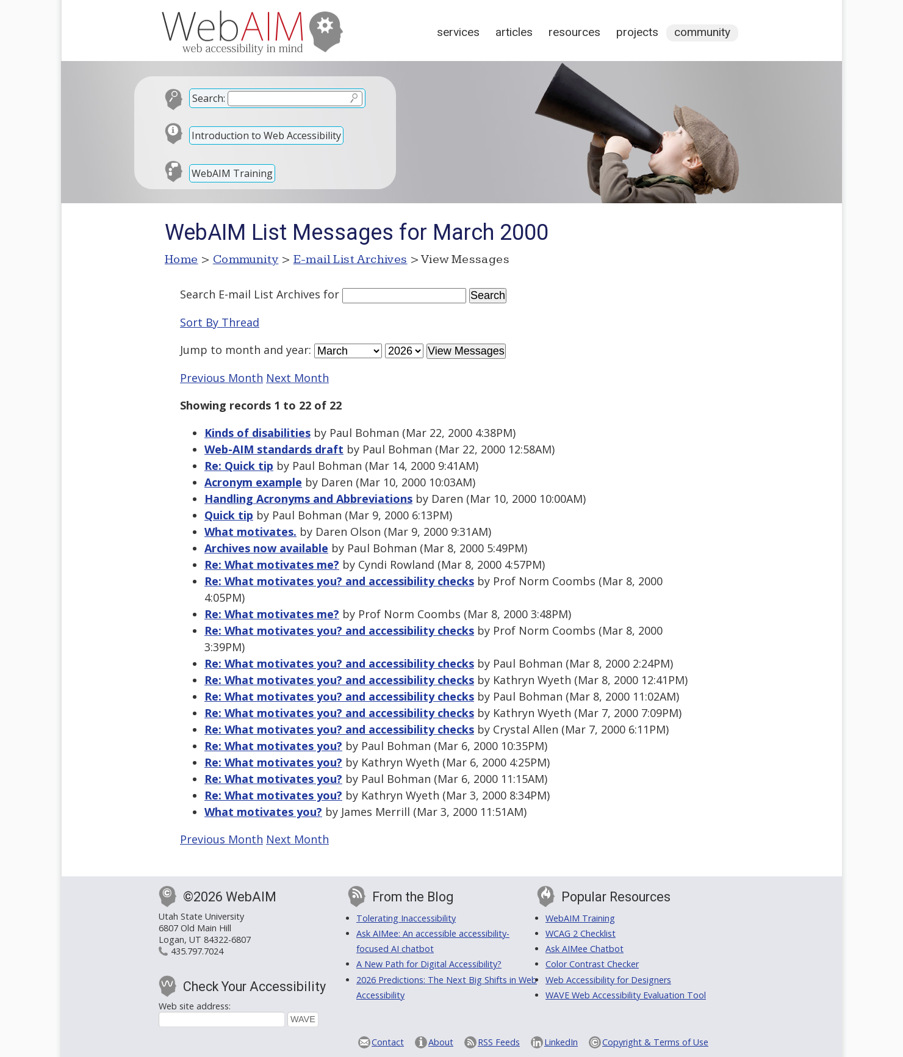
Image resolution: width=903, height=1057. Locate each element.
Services (458, 32)
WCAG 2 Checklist (580, 933)
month (243, 349)
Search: (208, 98)
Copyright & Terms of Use (655, 1042)
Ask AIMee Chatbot (584, 948)
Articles (514, 32)
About (440, 1042)
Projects (637, 32)
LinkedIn (561, 1042)
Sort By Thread (219, 322)
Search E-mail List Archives (250, 294)
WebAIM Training (232, 173)
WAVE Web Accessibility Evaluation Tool (625, 995)
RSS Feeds (499, 1042)
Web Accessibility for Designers (608, 980)
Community (702, 32)
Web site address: (195, 1006)
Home (181, 259)
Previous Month (221, 377)
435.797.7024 (197, 951)
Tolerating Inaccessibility (406, 918)
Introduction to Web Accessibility (266, 135)
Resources (574, 32)
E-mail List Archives (350, 259)
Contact (388, 1042)
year (297, 349)
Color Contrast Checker (592, 964)
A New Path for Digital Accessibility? (429, 964)
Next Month (297, 377)
